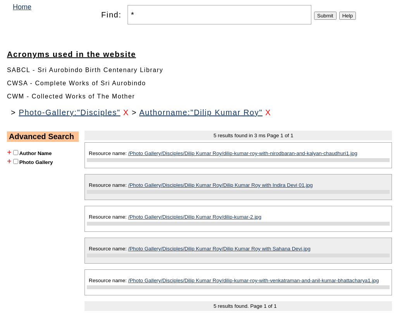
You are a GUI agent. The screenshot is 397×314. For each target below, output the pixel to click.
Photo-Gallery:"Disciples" (69, 112)
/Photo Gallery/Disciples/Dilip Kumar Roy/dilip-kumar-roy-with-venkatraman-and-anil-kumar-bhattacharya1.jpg (253, 280)
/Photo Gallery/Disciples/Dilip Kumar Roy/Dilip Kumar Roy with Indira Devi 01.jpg (220, 185)
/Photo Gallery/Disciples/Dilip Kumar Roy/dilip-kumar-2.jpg (195, 217)
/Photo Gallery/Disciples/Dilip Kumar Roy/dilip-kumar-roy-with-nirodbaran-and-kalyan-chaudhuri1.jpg (242, 153)
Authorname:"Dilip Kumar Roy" (200, 112)
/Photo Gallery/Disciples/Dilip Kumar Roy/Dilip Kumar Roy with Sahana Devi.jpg (219, 249)
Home (22, 7)
